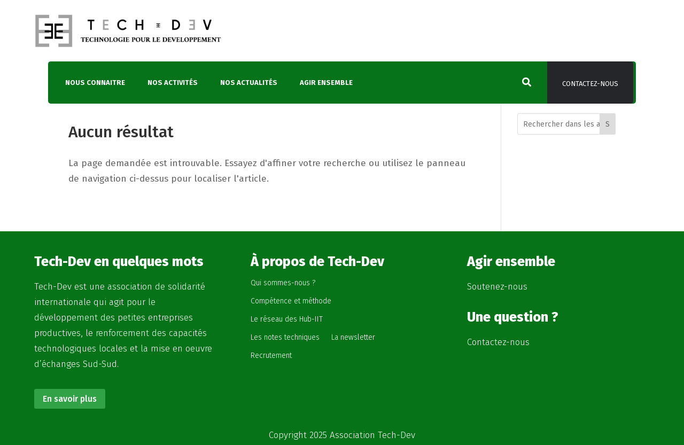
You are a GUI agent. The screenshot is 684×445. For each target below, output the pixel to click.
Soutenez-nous (497, 286)
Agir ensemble (326, 83)
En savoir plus (70, 399)
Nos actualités (248, 83)
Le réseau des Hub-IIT (287, 319)
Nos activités (172, 83)
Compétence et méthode (291, 301)
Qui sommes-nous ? (283, 282)
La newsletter (353, 337)
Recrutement (271, 355)
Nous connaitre (95, 83)
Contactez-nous (590, 84)
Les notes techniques (285, 337)
